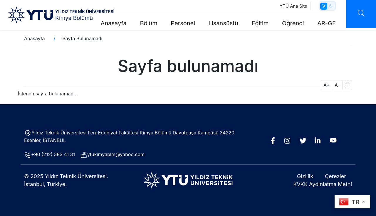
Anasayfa (114, 23)
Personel (183, 23)
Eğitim (259, 23)
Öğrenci (293, 23)
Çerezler (335, 176)
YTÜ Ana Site (293, 6)
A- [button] (337, 85)
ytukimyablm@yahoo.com (116, 154)
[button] (346, 85)
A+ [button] (326, 85)
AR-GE (326, 23)
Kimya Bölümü (74, 18)
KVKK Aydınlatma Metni (322, 184)
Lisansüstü (223, 23)
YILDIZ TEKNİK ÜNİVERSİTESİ (85, 11)
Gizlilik (305, 176)
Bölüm (148, 23)
